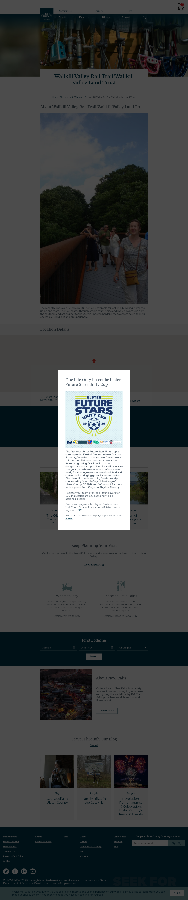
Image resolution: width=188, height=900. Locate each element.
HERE (78, 510)
